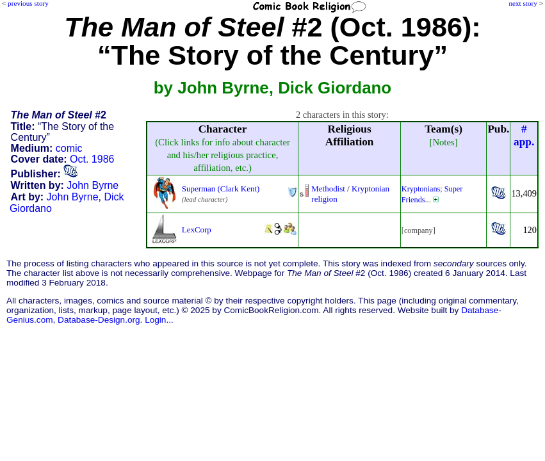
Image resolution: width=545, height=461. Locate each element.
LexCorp (196, 229)
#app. (524, 135)
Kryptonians (421, 188)
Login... (159, 320)
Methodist (328, 188)
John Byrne (92, 185)
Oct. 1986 (92, 159)
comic (69, 148)
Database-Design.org (99, 320)
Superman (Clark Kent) (221, 188)
